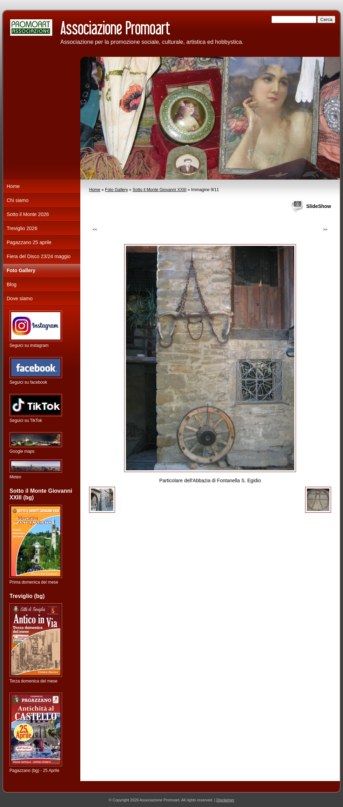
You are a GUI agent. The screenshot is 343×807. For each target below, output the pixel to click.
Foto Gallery (116, 189)
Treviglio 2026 (22, 228)
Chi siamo (17, 200)
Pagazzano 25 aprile (29, 242)
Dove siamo (20, 298)
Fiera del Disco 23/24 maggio (38, 256)
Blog (11, 284)
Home (94, 189)
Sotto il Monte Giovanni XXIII (159, 189)
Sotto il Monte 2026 (28, 214)
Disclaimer (225, 800)
